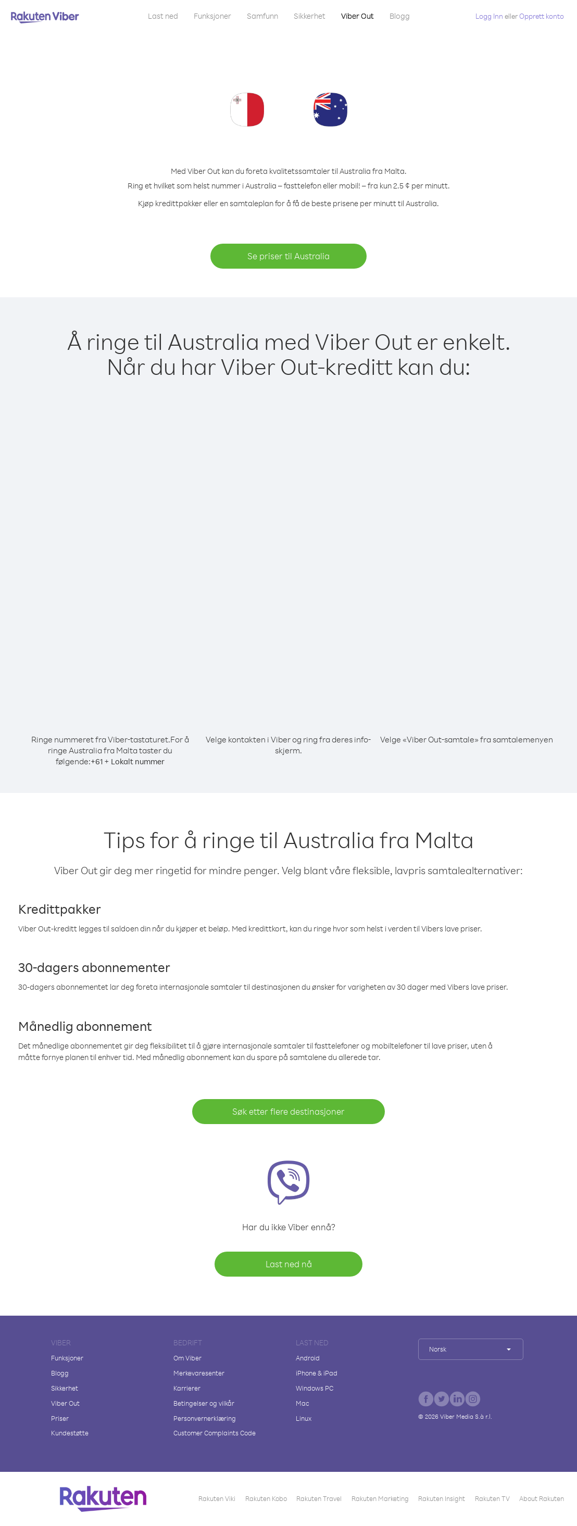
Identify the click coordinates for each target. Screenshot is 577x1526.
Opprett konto (541, 15)
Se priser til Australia (288, 255)
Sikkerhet (309, 16)
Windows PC (314, 1388)
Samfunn (262, 16)
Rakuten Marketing (380, 1498)
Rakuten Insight (441, 1498)
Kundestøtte (70, 1433)
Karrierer (186, 1388)
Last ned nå (289, 1263)
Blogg (400, 16)
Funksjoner (212, 16)
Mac (302, 1403)
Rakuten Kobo (266, 1498)
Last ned (163, 16)
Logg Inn (489, 15)
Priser (60, 1418)
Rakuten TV (492, 1498)
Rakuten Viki (216, 1498)
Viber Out (357, 16)
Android (308, 1358)
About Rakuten (541, 1498)
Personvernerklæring (204, 1418)
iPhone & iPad (316, 1373)
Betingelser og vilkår (203, 1403)
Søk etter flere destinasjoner (288, 1111)
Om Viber (187, 1358)
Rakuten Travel (319, 1498)
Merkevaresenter (198, 1373)
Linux (303, 1418)
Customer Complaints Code (214, 1433)
